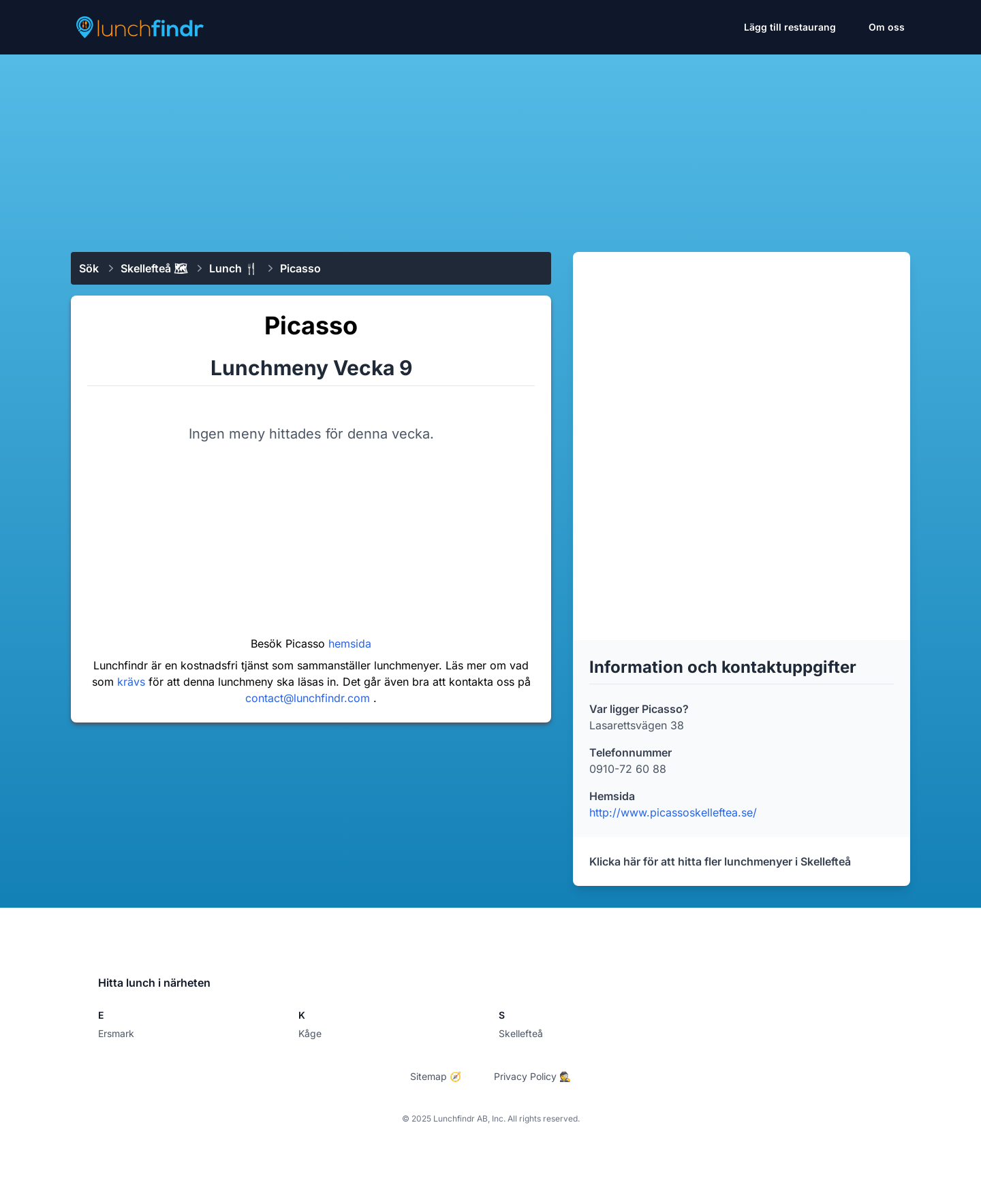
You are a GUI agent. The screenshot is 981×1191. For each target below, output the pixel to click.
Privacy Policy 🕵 (532, 1076)
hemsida (349, 643)
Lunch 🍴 (233, 268)
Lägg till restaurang (790, 27)
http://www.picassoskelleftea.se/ (673, 812)
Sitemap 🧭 (435, 1076)
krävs (133, 681)
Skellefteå (521, 1033)
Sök (89, 268)
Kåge (310, 1033)
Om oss (887, 27)
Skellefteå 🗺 (154, 268)
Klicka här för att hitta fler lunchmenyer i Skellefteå (720, 861)
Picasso (300, 268)
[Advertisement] (490, 148)
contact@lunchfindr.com (309, 698)
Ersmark (116, 1033)
